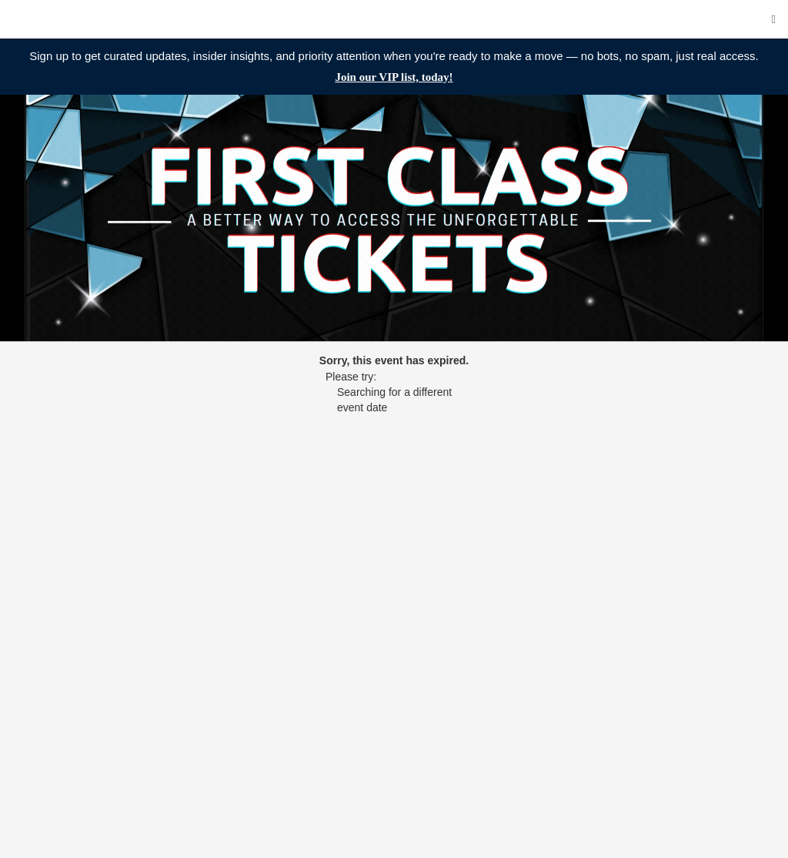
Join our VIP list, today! (393, 77)
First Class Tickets (103, 19)
